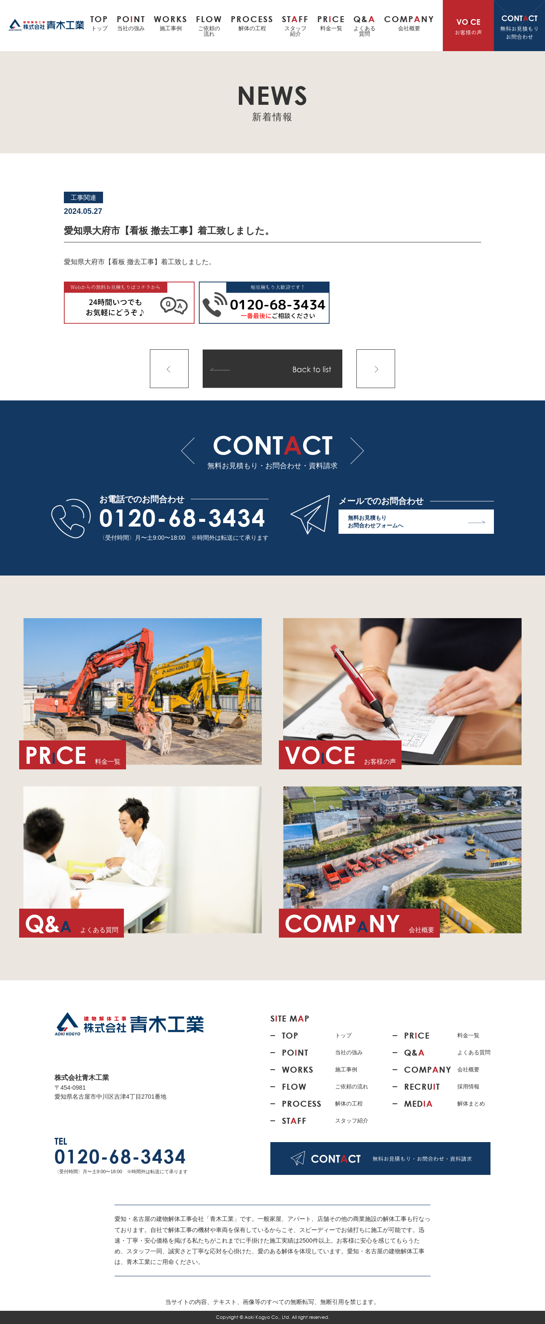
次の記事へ (375, 368)
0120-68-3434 (182, 518)
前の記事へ (169, 368)
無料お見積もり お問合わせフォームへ (416, 523)
